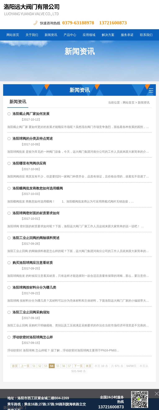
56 (63, 313)
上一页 (25, 313)
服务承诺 (124, 353)
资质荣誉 (109, 353)
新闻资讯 (144, 102)
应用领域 (94, 353)
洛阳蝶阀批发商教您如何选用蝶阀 (38, 172)
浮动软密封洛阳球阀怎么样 (33, 289)
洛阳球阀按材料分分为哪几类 (34, 250)
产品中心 (79, 353)
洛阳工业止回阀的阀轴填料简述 (36, 211)
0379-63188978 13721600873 (94, 22)
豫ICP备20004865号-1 (54, 403)
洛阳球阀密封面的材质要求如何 (36, 192)
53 (45, 313)
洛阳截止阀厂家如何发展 (31, 114)
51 (33, 313)
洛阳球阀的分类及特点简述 (33, 133)
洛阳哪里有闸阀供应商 (29, 153)
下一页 (78, 313)
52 (39, 313)
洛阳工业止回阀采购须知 (31, 270)
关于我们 (50, 353)
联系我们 (139, 353)
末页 (89, 313)
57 (69, 313)
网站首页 (128, 102)
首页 (15, 313)
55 (57, 313)
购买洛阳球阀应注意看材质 (33, 231)
